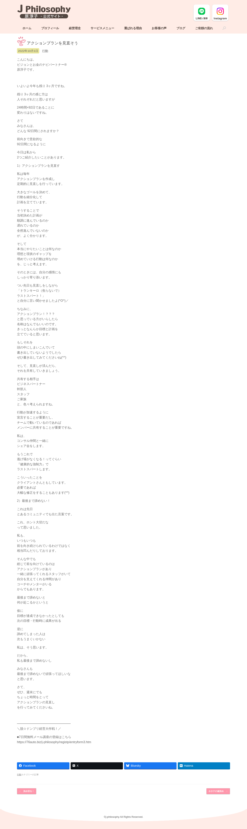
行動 (45, 51)
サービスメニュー (102, 28)
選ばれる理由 (133, 28)
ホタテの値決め (218, 791)
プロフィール (50, 28)
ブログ (180, 28)
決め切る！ (26, 791)
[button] (224, 28)
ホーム (26, 28)
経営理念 (75, 28)
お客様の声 (159, 28)
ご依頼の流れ (204, 28)
